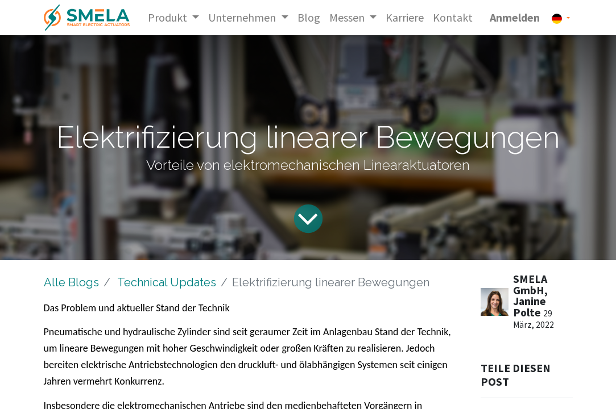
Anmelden (515, 17)
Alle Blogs (71, 282)
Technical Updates (166, 282)
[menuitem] (309, 18)
